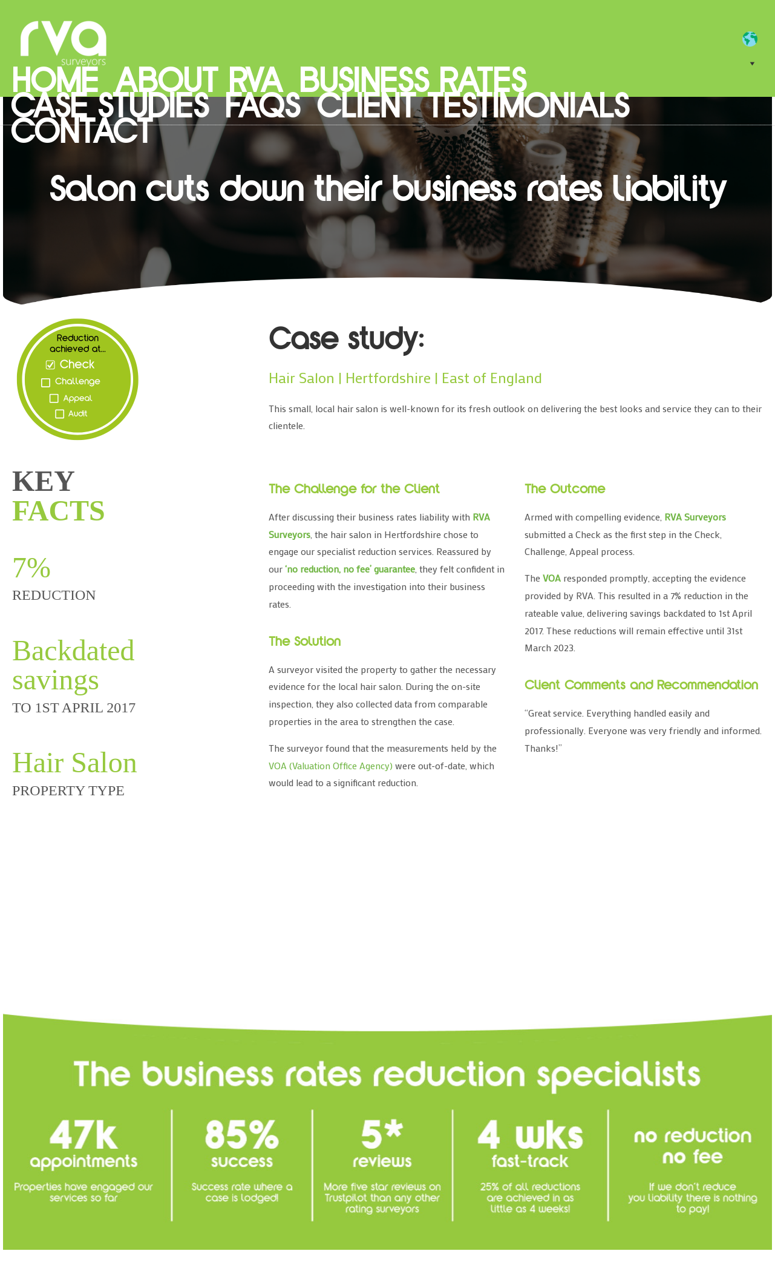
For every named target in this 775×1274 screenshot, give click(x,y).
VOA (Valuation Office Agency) (331, 765)
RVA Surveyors (64, 42)
